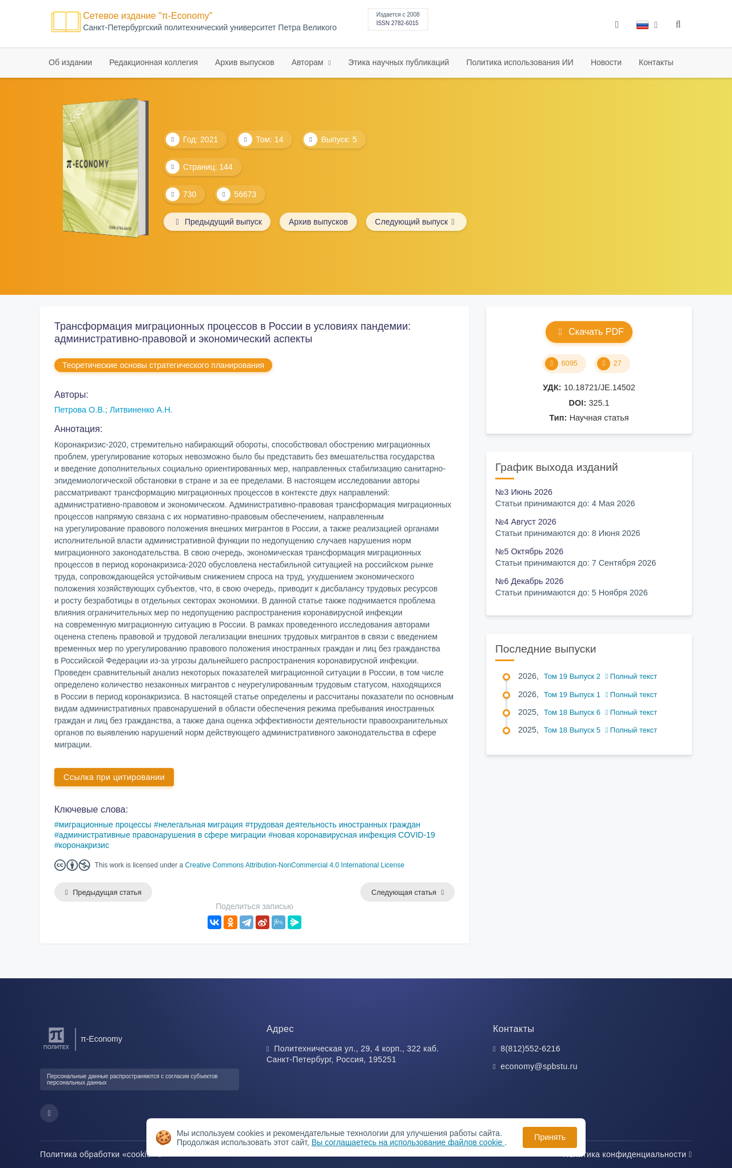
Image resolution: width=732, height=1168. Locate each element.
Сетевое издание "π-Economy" (147, 16)
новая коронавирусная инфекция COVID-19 (354, 834)
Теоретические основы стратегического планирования (163, 365)
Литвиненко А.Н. (141, 409)
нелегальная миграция (200, 824)
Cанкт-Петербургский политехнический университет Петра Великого (210, 27)
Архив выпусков (244, 62)
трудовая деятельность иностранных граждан (335, 824)
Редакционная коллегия (153, 62)
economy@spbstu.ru (539, 1066)
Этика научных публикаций (398, 62)
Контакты (656, 62)
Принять (550, 1137)
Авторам (309, 62)
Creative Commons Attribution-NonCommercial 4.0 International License (295, 865)
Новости (606, 62)
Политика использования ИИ (519, 62)
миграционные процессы (105, 824)
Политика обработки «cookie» (100, 1154)
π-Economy (101, 1038)
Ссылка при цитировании (114, 777)
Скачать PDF (588, 332)
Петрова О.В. (79, 409)
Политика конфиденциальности (627, 1154)
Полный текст (632, 676)
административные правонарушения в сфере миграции (162, 834)
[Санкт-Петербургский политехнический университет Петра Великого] (56, 1049)
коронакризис (84, 845)
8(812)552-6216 (530, 1048)
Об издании (70, 62)
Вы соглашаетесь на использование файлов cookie (408, 1142)
